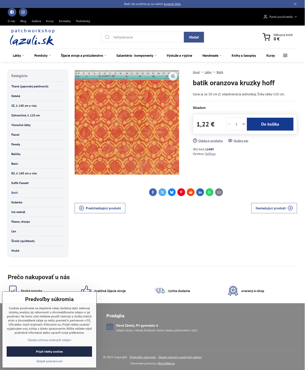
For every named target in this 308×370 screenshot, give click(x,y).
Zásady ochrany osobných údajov (180, 357)
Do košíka (270, 124)
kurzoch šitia (172, 4)
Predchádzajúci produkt (100, 208)
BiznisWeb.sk (166, 363)
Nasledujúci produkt (274, 208)
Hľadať (194, 37)
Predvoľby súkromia (143, 357)
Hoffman (210, 154)
